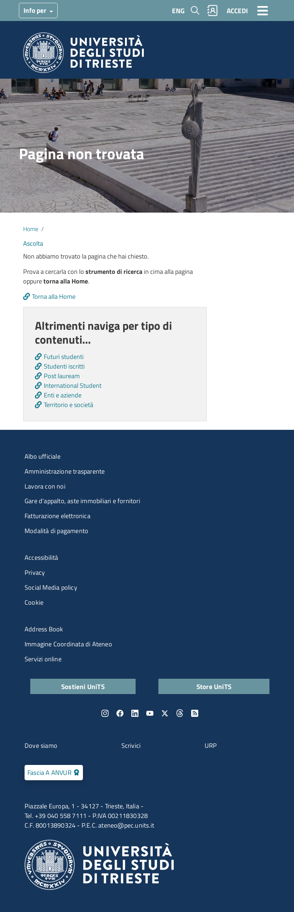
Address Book (44, 629)
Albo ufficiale (43, 456)
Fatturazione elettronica (57, 516)
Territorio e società (68, 405)
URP (211, 745)
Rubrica (212, 10)
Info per (35, 10)
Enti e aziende (63, 395)
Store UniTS (213, 686)
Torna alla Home (53, 296)
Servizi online (43, 659)
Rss (194, 713)
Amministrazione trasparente (65, 471)
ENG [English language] (178, 10)
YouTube (149, 713)
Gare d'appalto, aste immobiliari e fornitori (82, 501)
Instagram (105, 713)
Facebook (120, 713)
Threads (179, 713)
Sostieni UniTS (83, 686)
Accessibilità (41, 557)
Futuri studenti (64, 356)
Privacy (35, 572)
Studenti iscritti (64, 366)
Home (30, 228)
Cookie (34, 602)
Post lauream (62, 376)
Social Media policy (51, 587)
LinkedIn (135, 713)
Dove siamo (41, 745)
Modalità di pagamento (56, 531)
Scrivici (131, 745)
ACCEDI (237, 10)
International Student (72, 385)
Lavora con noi (45, 486)
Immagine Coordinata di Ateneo (68, 644)
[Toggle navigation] (262, 10)
